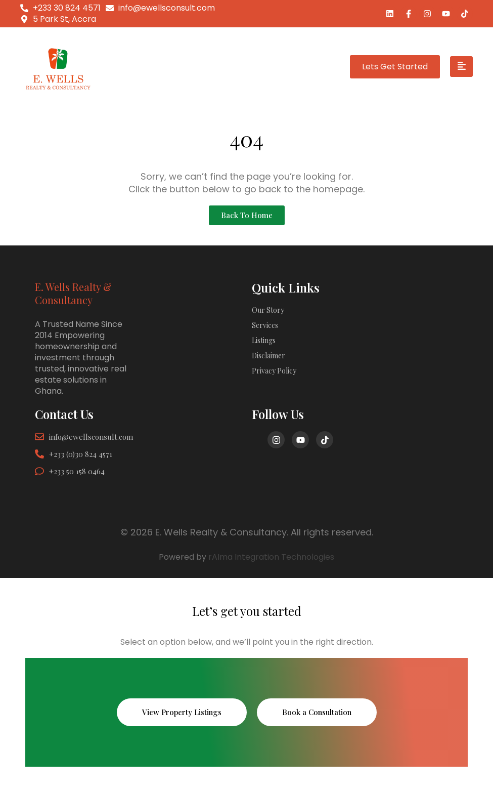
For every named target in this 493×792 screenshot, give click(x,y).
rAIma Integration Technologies (271, 557)
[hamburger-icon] (461, 67)
